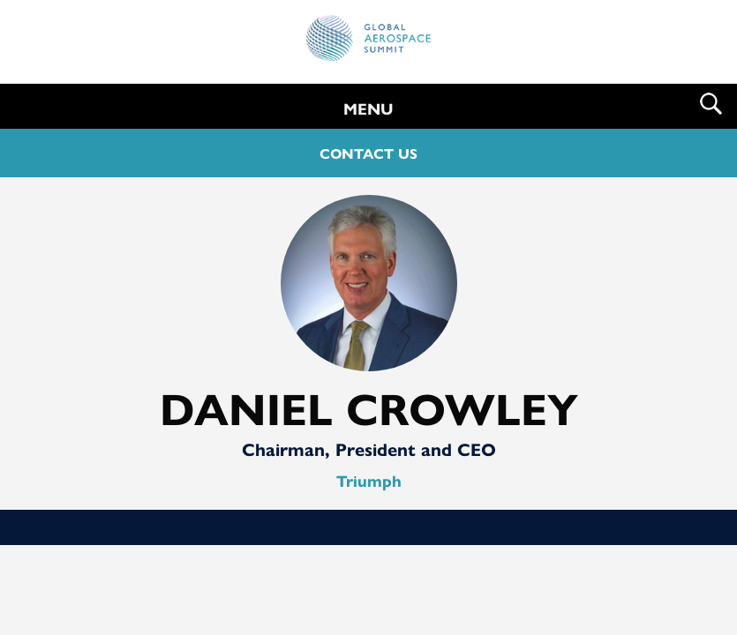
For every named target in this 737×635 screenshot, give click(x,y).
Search (711, 104)
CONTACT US (368, 153)
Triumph (369, 480)
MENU (368, 108)
